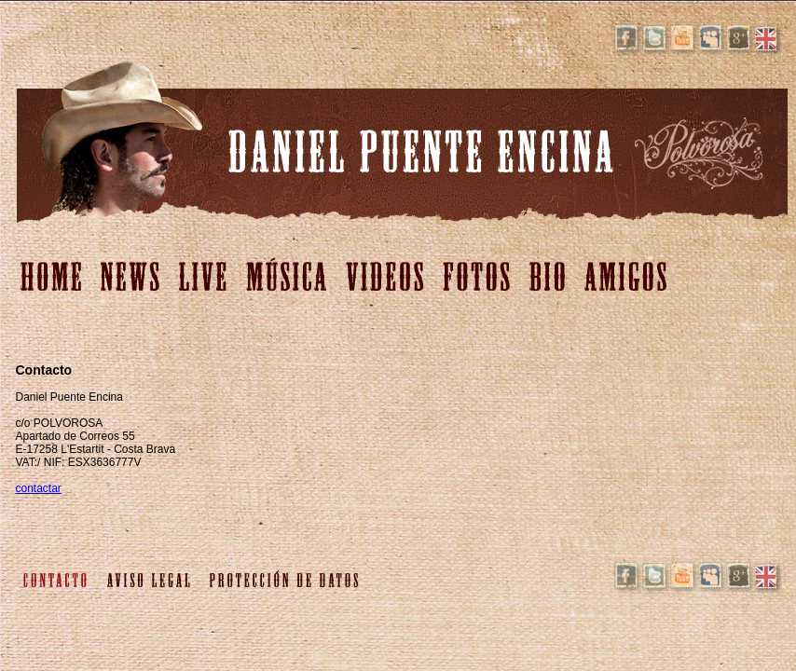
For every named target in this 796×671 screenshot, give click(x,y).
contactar (39, 488)
